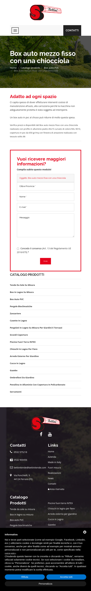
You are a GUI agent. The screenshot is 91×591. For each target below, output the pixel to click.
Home (13, 67)
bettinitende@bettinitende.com (30, 467)
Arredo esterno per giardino (62, 513)
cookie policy (10, 553)
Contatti (72, 30)
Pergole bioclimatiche (21, 525)
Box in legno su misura (21, 514)
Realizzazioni (54, 472)
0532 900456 (20, 459)
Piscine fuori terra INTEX (60, 503)
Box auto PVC (51, 67)
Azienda (52, 456)
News (51, 478)
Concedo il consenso (31, 248)
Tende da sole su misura (22, 509)
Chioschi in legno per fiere (61, 508)
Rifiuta (24, 577)
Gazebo (52, 524)
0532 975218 (20, 452)
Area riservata (56, 489)
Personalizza (45, 583)
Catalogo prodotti (30, 67)
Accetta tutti (66, 577)
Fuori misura (54, 467)
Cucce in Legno (55, 519)
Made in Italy (54, 462)
